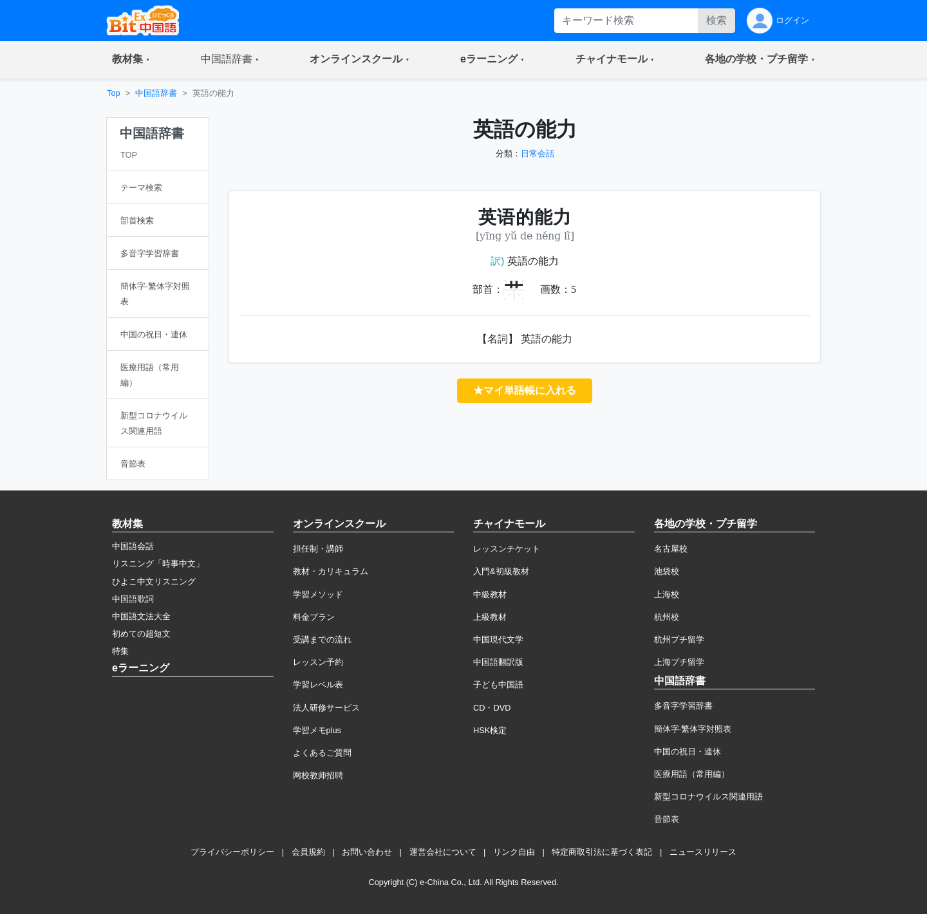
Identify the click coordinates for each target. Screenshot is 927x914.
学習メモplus (317, 730)
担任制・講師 (318, 549)
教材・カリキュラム (330, 571)
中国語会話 (133, 546)
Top (113, 93)
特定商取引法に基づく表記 (602, 852)
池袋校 (666, 571)
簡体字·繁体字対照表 (693, 729)
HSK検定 (490, 730)
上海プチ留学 (679, 662)
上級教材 (490, 617)
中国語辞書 (156, 93)
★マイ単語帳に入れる (524, 390)
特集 (120, 651)
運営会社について (442, 852)
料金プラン (314, 617)
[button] (131, 60)
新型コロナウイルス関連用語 (708, 796)
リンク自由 (514, 852)
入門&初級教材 (501, 571)
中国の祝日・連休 (687, 751)
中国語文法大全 (141, 616)
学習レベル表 (318, 684)
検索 (716, 20)
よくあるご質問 (322, 753)
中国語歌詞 (133, 599)
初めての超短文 (141, 634)
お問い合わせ (367, 852)
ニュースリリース (703, 852)
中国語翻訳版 (498, 662)
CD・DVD (492, 708)
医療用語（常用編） (691, 774)
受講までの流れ (322, 639)
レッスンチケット (506, 549)
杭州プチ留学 (679, 639)
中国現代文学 (498, 639)
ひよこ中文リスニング (154, 581)
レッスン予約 (318, 662)
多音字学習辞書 (683, 706)
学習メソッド (318, 594)
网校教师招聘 (318, 775)
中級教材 (490, 594)
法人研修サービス (326, 708)
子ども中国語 (498, 684)
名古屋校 (671, 549)
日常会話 (537, 153)
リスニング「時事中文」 (158, 563)
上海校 (666, 594)
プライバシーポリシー (232, 852)
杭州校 (666, 617)
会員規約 (308, 852)
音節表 (666, 819)
